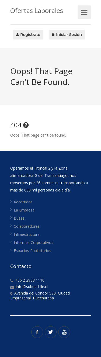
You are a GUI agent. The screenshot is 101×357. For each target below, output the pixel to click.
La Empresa (24, 210)
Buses (19, 218)
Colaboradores (27, 226)
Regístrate (28, 34)
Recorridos (23, 201)
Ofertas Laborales (36, 10)
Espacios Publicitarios (32, 250)
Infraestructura (27, 234)
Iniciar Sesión (67, 34)
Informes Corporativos (33, 242)
